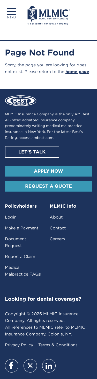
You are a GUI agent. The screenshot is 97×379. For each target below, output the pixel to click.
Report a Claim (20, 256)
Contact (58, 228)
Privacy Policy (19, 344)
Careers (57, 238)
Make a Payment (21, 228)
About (56, 217)
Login (11, 217)
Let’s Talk (32, 152)
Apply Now (48, 171)
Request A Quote (48, 186)
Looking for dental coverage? (43, 299)
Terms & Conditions (58, 344)
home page (77, 71)
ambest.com (42, 138)
